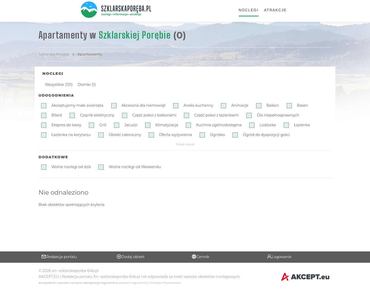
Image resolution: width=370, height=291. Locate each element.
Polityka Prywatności (165, 283)
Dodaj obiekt (130, 256)
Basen (302, 105)
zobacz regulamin (133, 283)
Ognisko (217, 134)
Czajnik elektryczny (97, 115)
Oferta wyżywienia (175, 134)
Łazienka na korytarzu (71, 134)
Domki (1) (87, 84)
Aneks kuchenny (198, 105)
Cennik (200, 256)
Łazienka (302, 125)
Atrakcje (275, 10)
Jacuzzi (130, 125)
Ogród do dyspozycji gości (266, 134)
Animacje (239, 105)
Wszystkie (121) (58, 84)
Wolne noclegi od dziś (71, 167)
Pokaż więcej (185, 144)
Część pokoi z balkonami (154, 115)
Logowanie (279, 256)
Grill (102, 125)
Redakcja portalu (59, 256)
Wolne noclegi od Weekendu (135, 167)
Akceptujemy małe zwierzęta (77, 105)
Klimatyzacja (166, 125)
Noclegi (248, 10)
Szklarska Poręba (54, 54)
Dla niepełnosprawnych (278, 115)
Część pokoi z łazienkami (216, 115)
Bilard (56, 115)
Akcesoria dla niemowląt (143, 105)
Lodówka (268, 125)
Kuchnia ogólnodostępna (219, 125)
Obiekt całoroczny (125, 134)
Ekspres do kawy (66, 125)
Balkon (272, 105)
